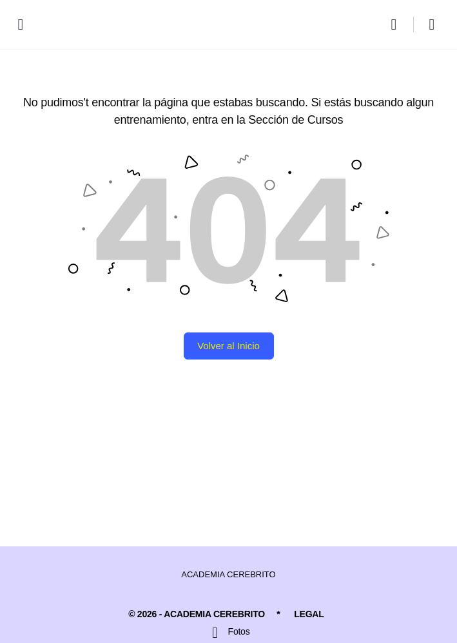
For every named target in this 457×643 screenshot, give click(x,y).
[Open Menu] (20, 24)
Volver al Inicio (228, 345)
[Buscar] (397, 24)
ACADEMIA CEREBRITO (228, 574)
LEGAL (309, 614)
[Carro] (432, 24)
